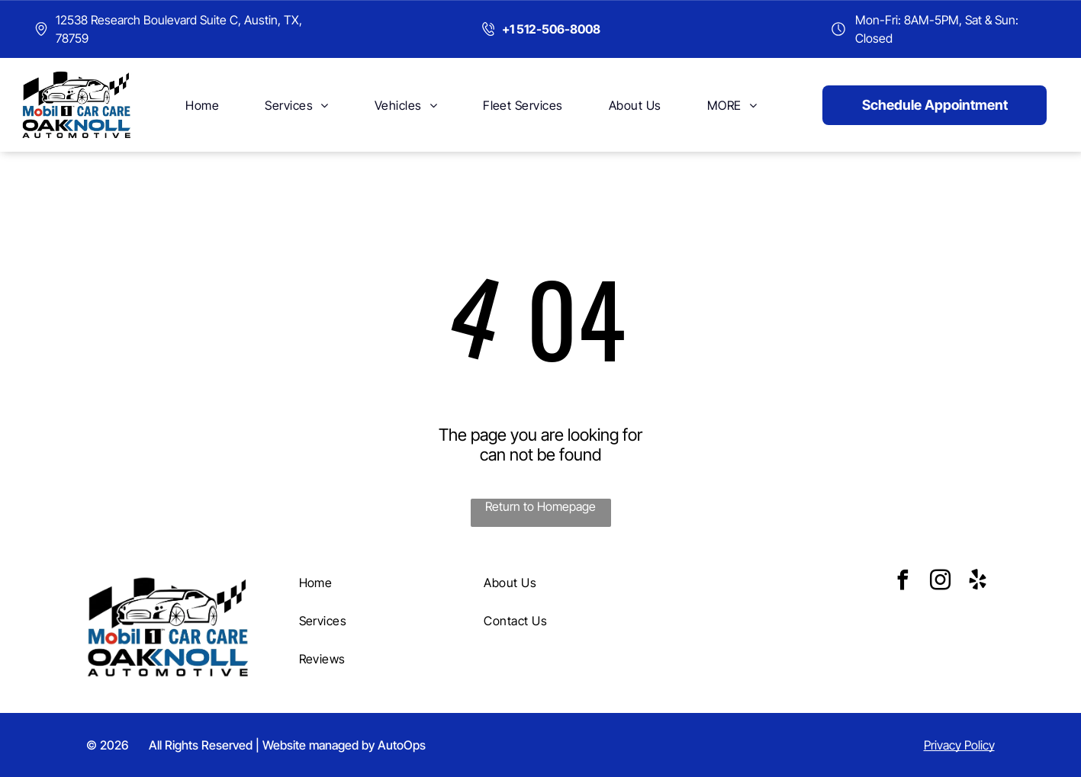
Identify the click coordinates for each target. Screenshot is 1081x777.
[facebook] (902, 582)
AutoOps (402, 745)
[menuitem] (202, 105)
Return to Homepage (540, 506)
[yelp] (977, 582)
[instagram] (940, 582)
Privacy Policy (959, 745)
